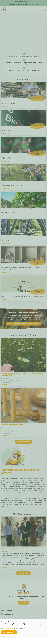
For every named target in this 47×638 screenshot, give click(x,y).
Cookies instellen (5, 636)
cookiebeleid (9, 628)
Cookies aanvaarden (8, 632)
